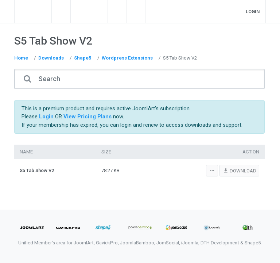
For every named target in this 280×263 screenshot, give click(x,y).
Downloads (51, 58)
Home (21, 58)
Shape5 (83, 58)
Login (253, 11)
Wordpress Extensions (127, 58)
